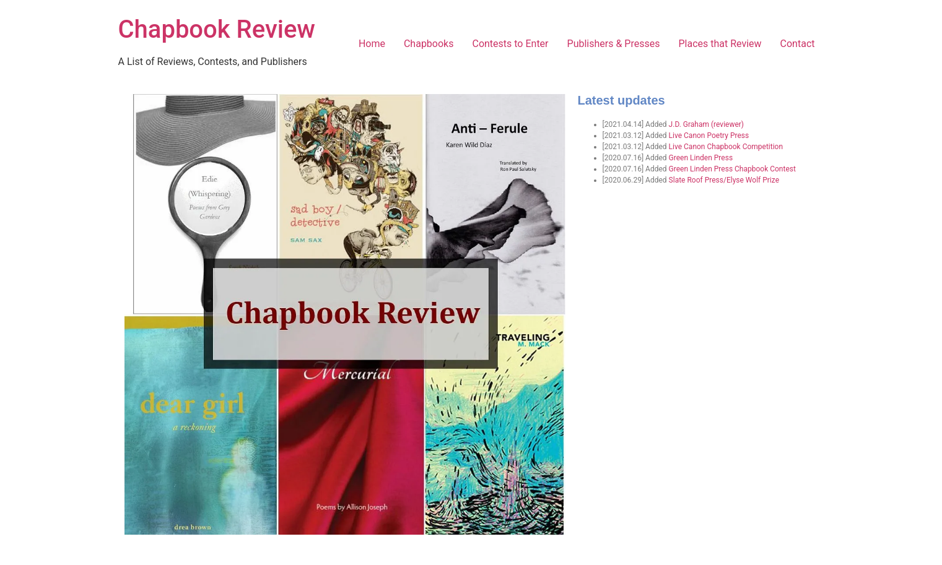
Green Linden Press (701, 157)
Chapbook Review (217, 29)
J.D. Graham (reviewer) (706, 124)
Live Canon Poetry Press (709, 135)
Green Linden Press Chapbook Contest (732, 169)
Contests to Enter (510, 44)
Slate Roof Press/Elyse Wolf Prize (724, 180)
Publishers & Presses (613, 44)
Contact (797, 44)
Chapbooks (429, 44)
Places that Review (719, 44)
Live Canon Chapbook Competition (726, 146)
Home (372, 44)
